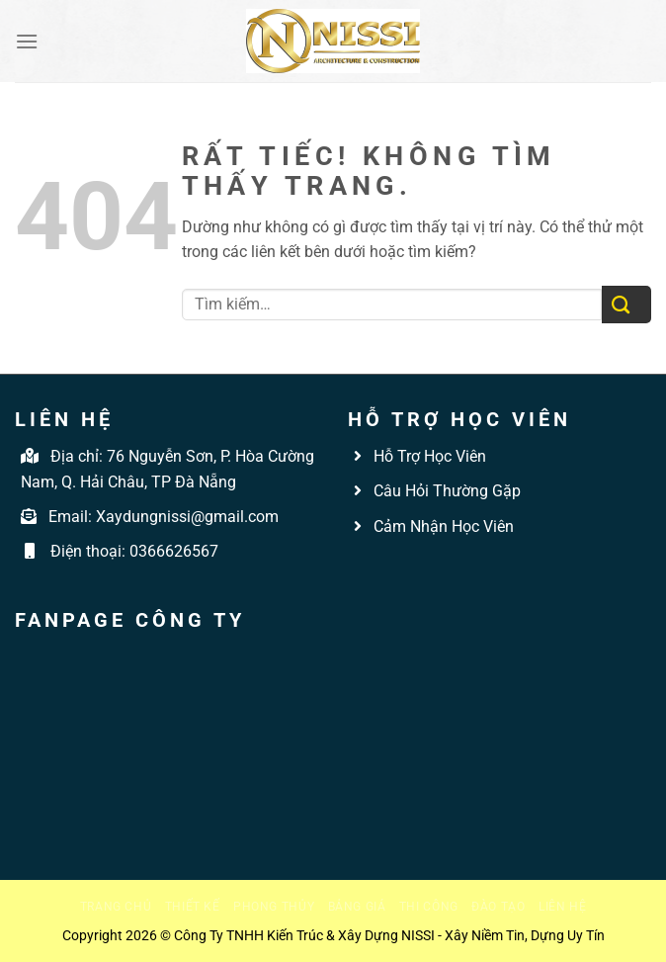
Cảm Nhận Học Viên (442, 526)
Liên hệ (562, 907)
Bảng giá (357, 907)
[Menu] (27, 41)
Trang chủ (116, 907)
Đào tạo (498, 907)
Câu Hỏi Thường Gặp (445, 490)
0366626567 (173, 551)
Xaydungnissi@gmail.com (187, 516)
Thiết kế (192, 907)
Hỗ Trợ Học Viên (430, 456)
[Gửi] (626, 305)
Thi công (428, 907)
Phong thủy (273, 907)
